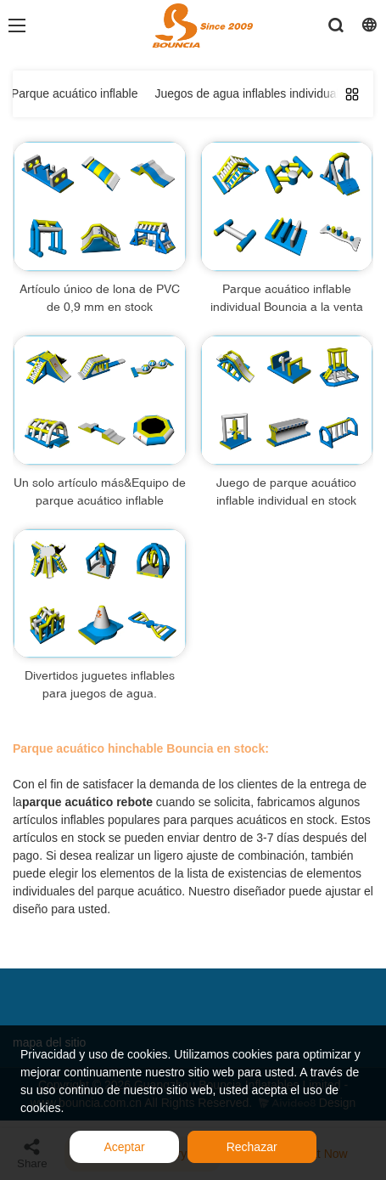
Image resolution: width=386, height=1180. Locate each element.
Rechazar (252, 1147)
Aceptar (123, 1147)
